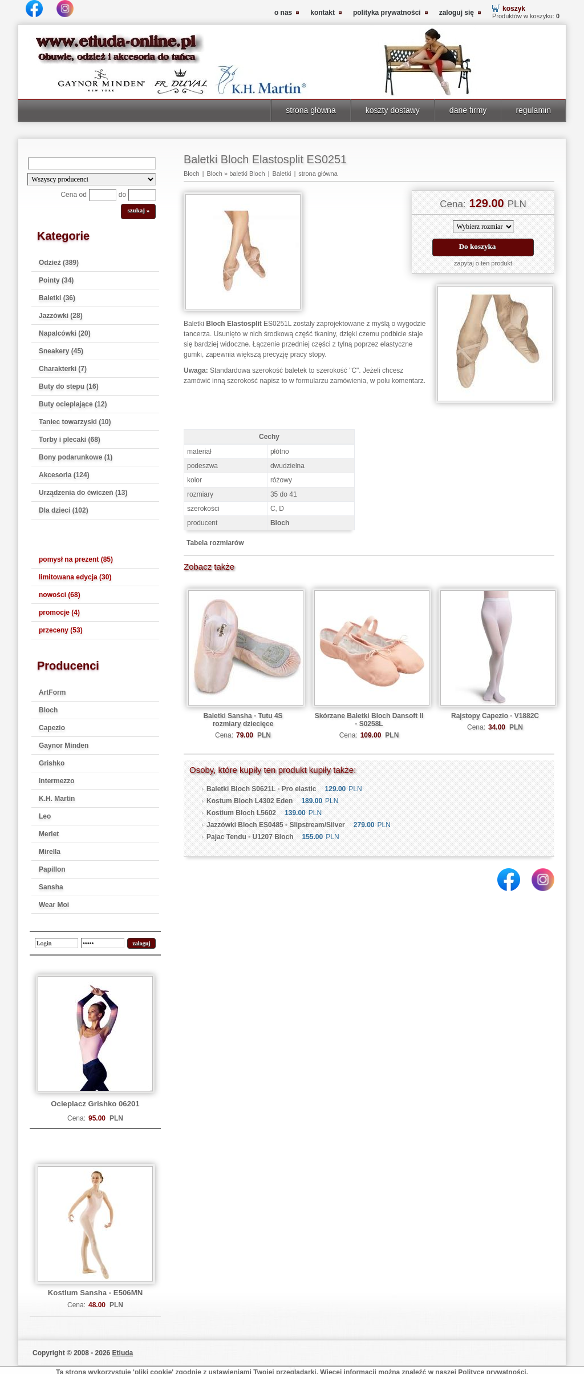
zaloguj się (456, 13)
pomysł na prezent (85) (76, 559)
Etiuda (122, 1353)
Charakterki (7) (63, 369)
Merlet (49, 834)
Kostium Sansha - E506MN (95, 1292)
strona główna (310, 110)
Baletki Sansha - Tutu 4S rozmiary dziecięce (242, 720)
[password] (102, 943)
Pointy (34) (56, 280)
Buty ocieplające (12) (73, 404)
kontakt (322, 13)
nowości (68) (59, 595)
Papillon (52, 869)
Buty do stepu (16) (69, 386)
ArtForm (52, 692)
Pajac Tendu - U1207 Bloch (250, 837)
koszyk (513, 9)
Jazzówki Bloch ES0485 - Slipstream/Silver (275, 825)
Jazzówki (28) (61, 316)
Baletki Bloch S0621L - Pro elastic (261, 789)
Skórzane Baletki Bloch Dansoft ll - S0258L (369, 720)
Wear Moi (54, 905)
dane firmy (468, 110)
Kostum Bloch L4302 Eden (249, 801)
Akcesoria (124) (64, 475)
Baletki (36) (57, 298)
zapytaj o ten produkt (483, 263)
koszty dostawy (393, 110)
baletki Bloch (247, 173)
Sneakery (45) (61, 351)
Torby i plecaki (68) (69, 440)
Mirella (49, 852)
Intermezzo (57, 781)
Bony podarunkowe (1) (75, 457)
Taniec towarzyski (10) (75, 422)
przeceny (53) (61, 630)
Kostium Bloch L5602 (241, 813)
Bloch (48, 710)
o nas (283, 13)
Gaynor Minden (63, 746)
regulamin (533, 110)
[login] (56, 943)
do (122, 195)
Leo (45, 816)
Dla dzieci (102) (63, 510)
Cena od (73, 195)
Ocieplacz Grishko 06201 (95, 1103)
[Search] (92, 164)
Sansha (51, 887)
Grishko (51, 763)
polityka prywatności (387, 13)
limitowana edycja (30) (75, 577)
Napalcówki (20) (65, 333)
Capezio (52, 728)
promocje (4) (59, 613)
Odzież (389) (59, 263)
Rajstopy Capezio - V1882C (495, 716)
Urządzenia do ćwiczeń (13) (83, 493)
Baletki (281, 173)
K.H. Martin (57, 799)
